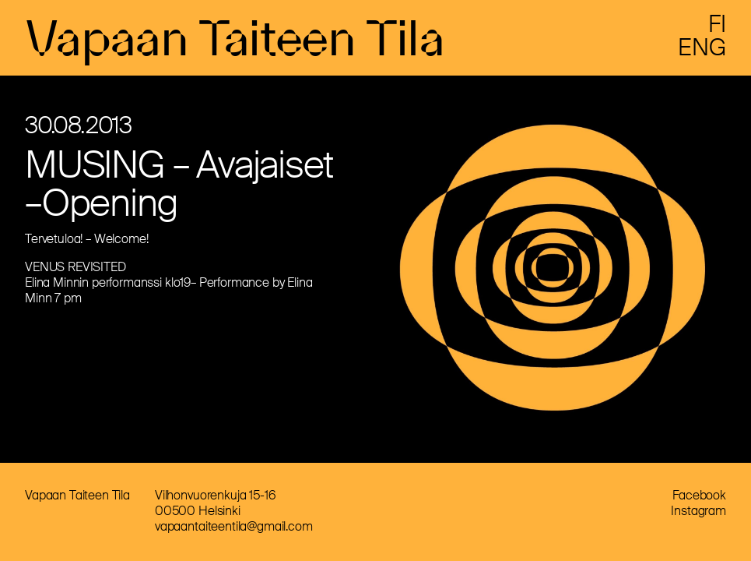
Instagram (698, 511)
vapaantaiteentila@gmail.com (234, 526)
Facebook (699, 495)
